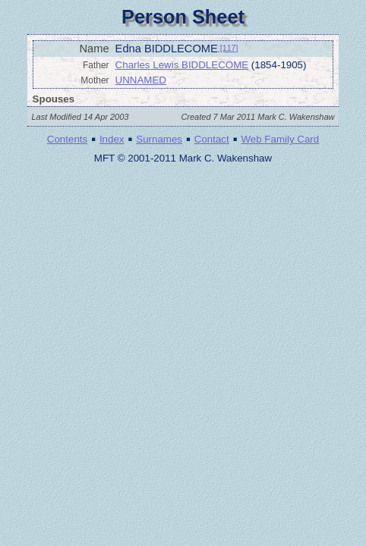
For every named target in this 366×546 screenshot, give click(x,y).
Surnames (159, 139)
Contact (211, 139)
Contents (67, 139)
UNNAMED (140, 80)
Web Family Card (280, 139)
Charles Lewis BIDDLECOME (182, 65)
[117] (228, 47)
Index (112, 139)
